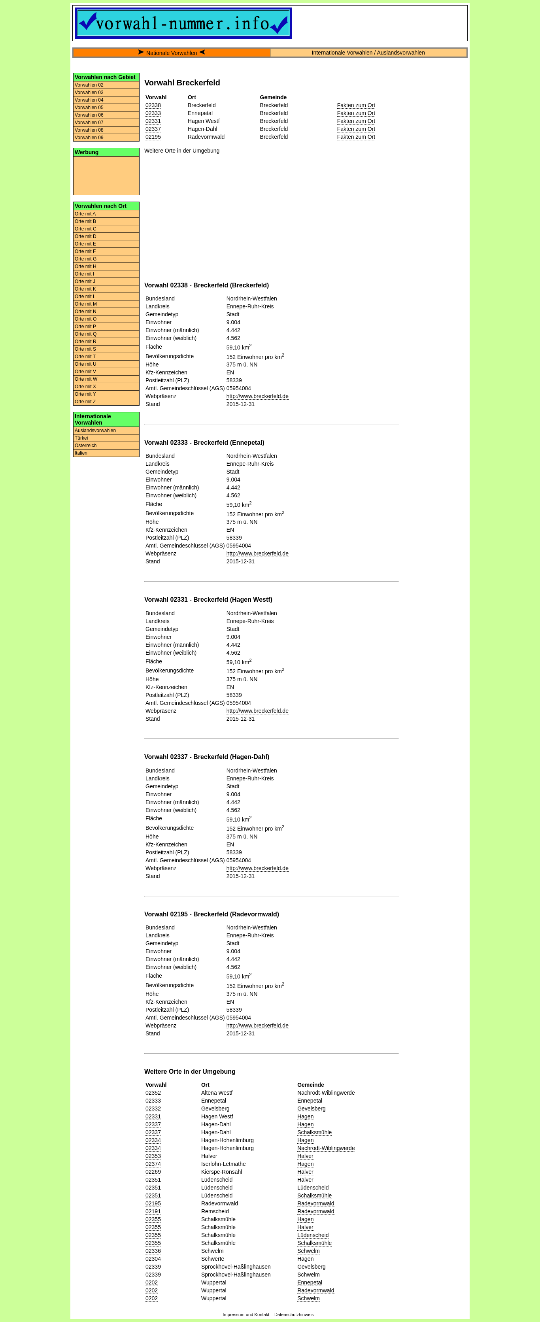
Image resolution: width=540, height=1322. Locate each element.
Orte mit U (85, 364)
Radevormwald (315, 1203)
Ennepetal (309, 1100)
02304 (153, 1259)
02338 (153, 105)
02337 (153, 129)
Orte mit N (85, 311)
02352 (153, 1093)
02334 (153, 1140)
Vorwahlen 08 (89, 130)
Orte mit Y (85, 394)
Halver (305, 1156)
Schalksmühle (314, 1132)
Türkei (81, 438)
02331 (153, 121)
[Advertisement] (106, 175)
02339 (153, 1266)
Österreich (85, 445)
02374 (153, 1164)
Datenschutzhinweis (294, 1314)
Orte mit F (85, 251)
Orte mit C (85, 229)
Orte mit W (86, 379)
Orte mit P (85, 326)
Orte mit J (85, 281)
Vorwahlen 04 (89, 100)
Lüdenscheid (313, 1187)
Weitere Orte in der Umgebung (181, 150)
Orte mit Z (85, 401)
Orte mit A (85, 214)
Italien (81, 453)
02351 (153, 1180)
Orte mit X (85, 386)
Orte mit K (85, 289)
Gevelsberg (311, 1108)
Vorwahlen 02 (89, 85)
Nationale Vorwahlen (171, 53)
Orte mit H (85, 266)
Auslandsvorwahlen (95, 430)
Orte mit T (85, 356)
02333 (153, 113)
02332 (153, 1108)
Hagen (305, 1116)
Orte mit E (85, 244)
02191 (153, 1211)
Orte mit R (85, 341)
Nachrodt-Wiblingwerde (326, 1093)
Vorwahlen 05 (89, 107)
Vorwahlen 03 (89, 92)
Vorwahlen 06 (89, 115)
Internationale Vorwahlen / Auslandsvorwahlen (368, 52)
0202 (151, 1282)
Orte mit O (85, 319)
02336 (153, 1251)
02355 (153, 1219)
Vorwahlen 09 (89, 137)
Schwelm (308, 1251)
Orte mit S (85, 349)
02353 (153, 1156)
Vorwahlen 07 (89, 122)
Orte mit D (85, 236)
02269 (153, 1172)
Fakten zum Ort (356, 105)
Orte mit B (85, 221)
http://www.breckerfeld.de (258, 396)
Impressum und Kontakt (246, 1314)
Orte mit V (85, 371)
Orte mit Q (85, 334)
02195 (153, 137)
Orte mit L (85, 296)
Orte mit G (85, 259)
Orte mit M (86, 304)
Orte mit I (84, 274)
